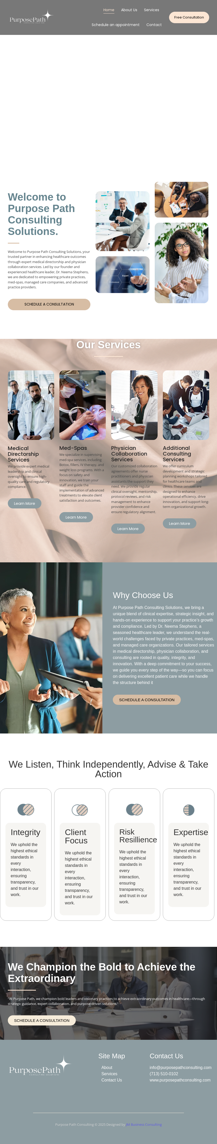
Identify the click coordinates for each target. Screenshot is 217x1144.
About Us (129, 10)
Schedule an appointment (116, 24)
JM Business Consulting (144, 1124)
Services (151, 10)
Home (108, 10)
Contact (154, 24)
